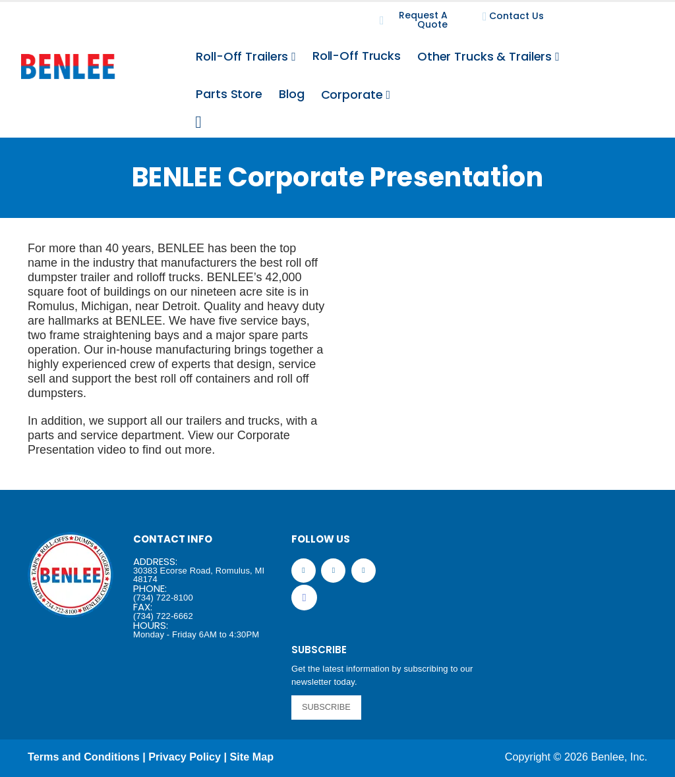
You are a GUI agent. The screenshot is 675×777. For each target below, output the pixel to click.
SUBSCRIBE (326, 707)
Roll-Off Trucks (356, 55)
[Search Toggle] (198, 122)
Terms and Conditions (84, 757)
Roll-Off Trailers (242, 56)
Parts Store (229, 94)
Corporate (352, 94)
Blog (292, 94)
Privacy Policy (184, 757)
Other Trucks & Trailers (484, 56)
